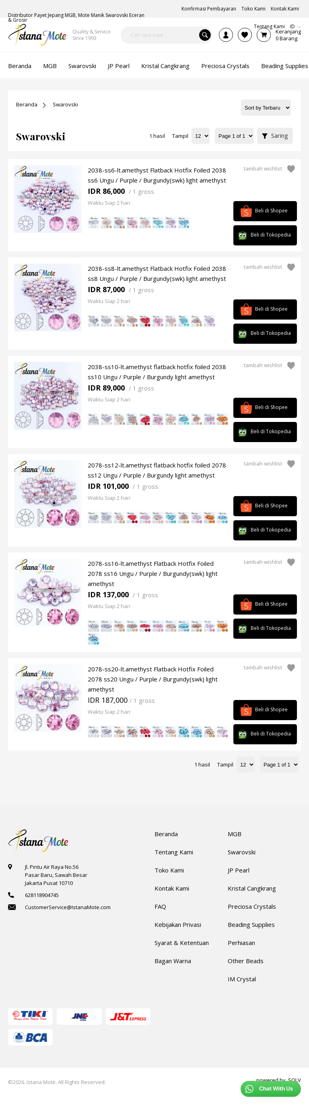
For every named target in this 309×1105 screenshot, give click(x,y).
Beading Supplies (251, 924)
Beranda (26, 104)
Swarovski (65, 104)
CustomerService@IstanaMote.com (68, 907)
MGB (234, 834)
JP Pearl (238, 870)
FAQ (160, 906)
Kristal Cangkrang (252, 888)
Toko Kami (169, 870)
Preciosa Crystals (252, 906)
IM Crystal (242, 979)
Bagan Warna (172, 961)
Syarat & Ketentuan (181, 943)
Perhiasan (241, 943)
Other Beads (246, 961)
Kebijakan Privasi (177, 924)
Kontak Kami (171, 888)
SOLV (294, 1080)
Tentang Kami (173, 852)
